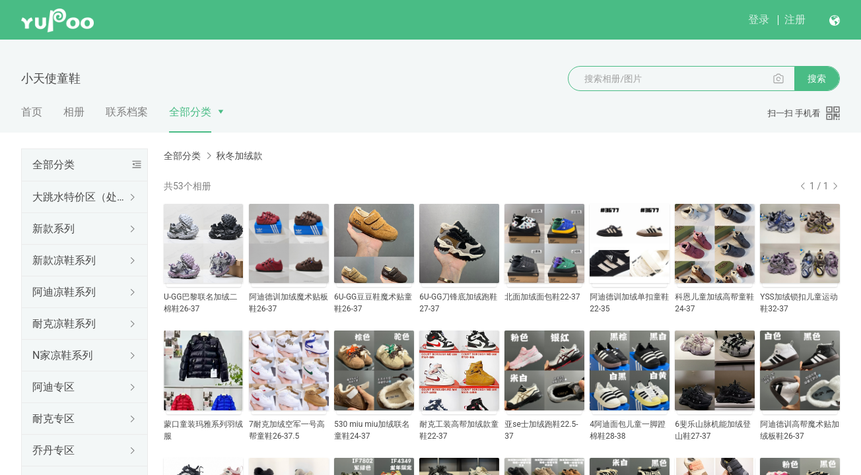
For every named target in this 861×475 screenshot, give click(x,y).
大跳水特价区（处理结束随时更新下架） (81, 197)
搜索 (817, 78)
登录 (758, 19)
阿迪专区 (53, 387)
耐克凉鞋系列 (64, 323)
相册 (74, 112)
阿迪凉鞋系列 (64, 292)
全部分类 (190, 112)
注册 (795, 19)
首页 (31, 112)
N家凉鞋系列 (62, 355)
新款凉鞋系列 (64, 260)
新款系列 (53, 228)
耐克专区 (53, 418)
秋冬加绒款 (239, 155)
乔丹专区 (53, 450)
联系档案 (127, 112)
